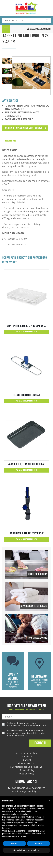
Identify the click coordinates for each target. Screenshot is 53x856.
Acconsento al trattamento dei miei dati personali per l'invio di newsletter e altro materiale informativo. (26, 733)
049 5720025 (18, 788)
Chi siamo (27, 756)
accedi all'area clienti (39, 29)
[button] (49, 800)
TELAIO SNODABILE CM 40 (26, 395)
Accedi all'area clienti (26, 753)
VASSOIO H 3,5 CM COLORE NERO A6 (26, 464)
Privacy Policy (26, 770)
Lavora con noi (26, 763)
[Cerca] (23, 20)
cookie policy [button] (22, 814)
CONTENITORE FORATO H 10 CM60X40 (26, 326)
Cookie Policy (26, 773)
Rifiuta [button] (14, 843)
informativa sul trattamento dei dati (28, 725)
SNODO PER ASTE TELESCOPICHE (27, 533)
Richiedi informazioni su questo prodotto (25, 128)
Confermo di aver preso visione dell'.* (26, 724)
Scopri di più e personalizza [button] (26, 850)
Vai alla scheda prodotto (26, 331)
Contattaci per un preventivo (26, 766)
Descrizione (10, 141)
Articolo (7, 100)
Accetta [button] (38, 843)
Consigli (26, 760)
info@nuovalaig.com (30, 791)
